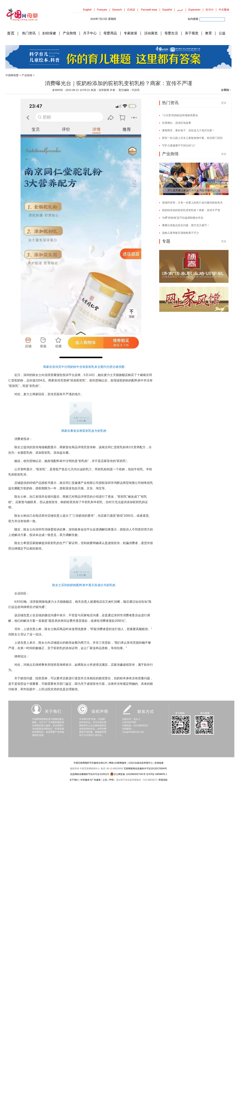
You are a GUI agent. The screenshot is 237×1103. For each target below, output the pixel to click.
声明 (111, 780)
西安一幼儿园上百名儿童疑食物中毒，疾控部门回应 (192, 137)
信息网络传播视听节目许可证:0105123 (89, 774)
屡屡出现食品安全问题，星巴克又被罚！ (185, 225)
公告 (105, 780)
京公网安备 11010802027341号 (128, 774)
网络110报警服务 (117, 763)
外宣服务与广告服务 (90, 780)
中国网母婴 (12, 75)
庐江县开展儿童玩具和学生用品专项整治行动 (193, 190)
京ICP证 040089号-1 (156, 774)
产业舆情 (27, 75)
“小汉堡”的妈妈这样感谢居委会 (180, 115)
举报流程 (162, 780)
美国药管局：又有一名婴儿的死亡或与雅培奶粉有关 (192, 202)
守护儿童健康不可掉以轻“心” (178, 145)
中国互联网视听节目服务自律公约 (90, 763)
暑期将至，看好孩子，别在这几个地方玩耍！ (188, 130)
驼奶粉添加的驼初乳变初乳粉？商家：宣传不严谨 (191, 210)
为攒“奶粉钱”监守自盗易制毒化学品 (182, 217)
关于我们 (74, 780)
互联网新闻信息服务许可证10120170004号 (145, 768)
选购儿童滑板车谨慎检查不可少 (180, 232)
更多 (223, 102)
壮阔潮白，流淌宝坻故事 (176, 122)
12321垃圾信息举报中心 (140, 763)
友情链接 (159, 763)
